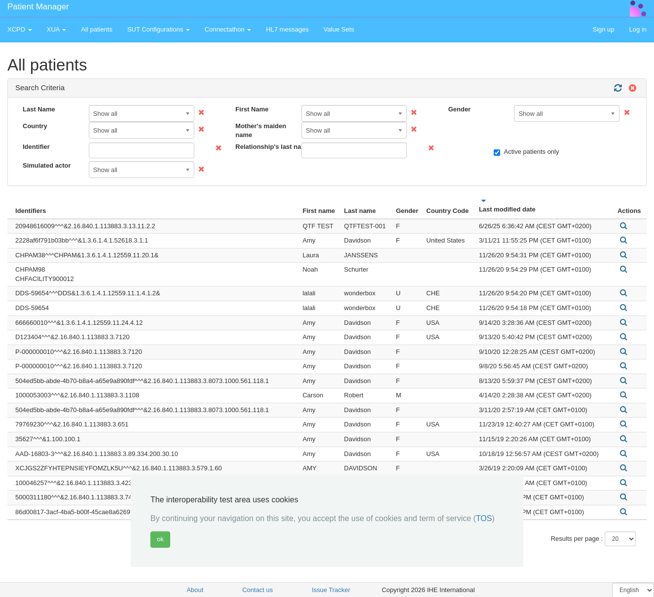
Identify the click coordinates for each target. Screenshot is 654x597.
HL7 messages (287, 29)
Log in (638, 29)
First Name (251, 109)
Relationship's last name (264, 146)
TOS (484, 518)
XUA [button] (57, 29)
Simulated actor (47, 165)
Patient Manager (38, 6)
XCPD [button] (19, 29)
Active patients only (526, 152)
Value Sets (339, 29)
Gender (459, 109)
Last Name (39, 109)
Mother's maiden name (260, 130)
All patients (96, 29)
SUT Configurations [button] (158, 29)
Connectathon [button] (228, 29)
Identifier (36, 146)
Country (35, 126)
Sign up (603, 29)
